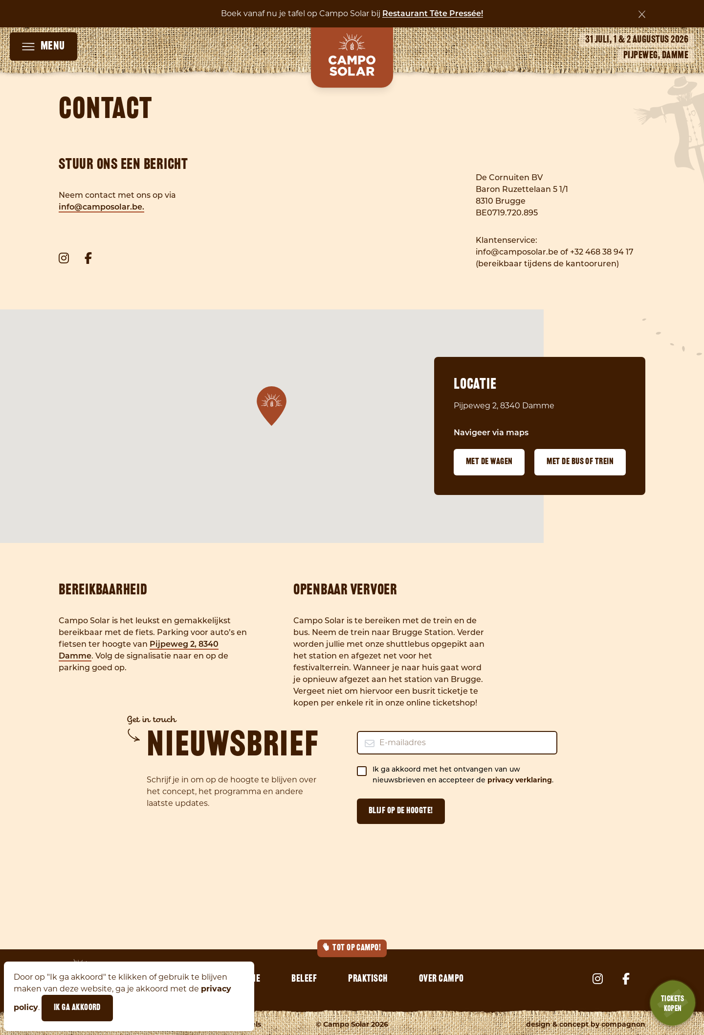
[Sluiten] (641, 14)
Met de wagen (489, 462)
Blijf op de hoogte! (401, 811)
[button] (271, 406)
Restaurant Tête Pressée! (432, 14)
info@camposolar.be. (101, 208)
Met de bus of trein (580, 462)
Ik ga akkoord (77, 1007)
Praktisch (368, 979)
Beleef (304, 979)
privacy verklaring (519, 780)
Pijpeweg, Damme (656, 56)
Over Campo (441, 979)
